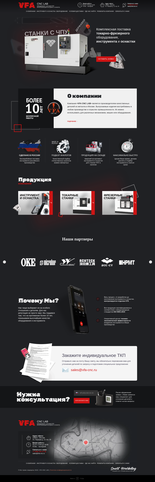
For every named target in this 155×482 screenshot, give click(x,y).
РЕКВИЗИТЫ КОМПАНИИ (105, 11)
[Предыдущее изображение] (4, 261)
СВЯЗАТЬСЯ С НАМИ (122, 11)
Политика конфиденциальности (61, 470)
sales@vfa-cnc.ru (132, 6)
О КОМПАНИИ (30, 11)
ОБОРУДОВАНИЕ (62, 11)
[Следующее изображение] (150, 261)
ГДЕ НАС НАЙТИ (90, 11)
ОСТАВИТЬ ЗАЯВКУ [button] (106, 59)
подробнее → (72, 121)
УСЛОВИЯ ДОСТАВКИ (76, 11)
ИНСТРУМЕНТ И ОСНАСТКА (46, 11)
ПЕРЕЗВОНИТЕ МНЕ (81, 400)
